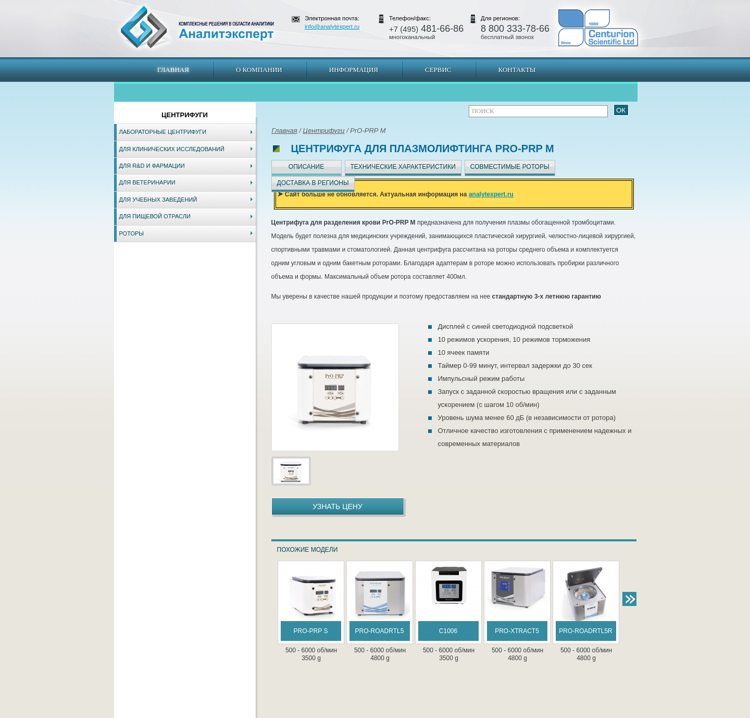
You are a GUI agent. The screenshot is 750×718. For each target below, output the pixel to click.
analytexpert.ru (491, 194)
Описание (306, 166)
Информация (353, 69)
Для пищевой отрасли (155, 216)
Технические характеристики (403, 166)
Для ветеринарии (147, 182)
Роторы (131, 233)
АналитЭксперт (197, 27)
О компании (259, 69)
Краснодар (409, 713)
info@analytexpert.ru (332, 26)
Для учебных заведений (158, 199)
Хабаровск (337, 713)
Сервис (438, 69)
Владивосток (301, 713)
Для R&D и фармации (152, 166)
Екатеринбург (373, 713)
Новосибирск (263, 713)
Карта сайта (176, 713)
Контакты (517, 69)
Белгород (440, 713)
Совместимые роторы (509, 166)
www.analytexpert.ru (542, 713)
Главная (173, 69)
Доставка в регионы (313, 183)
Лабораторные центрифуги (163, 132)
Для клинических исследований (171, 149)
